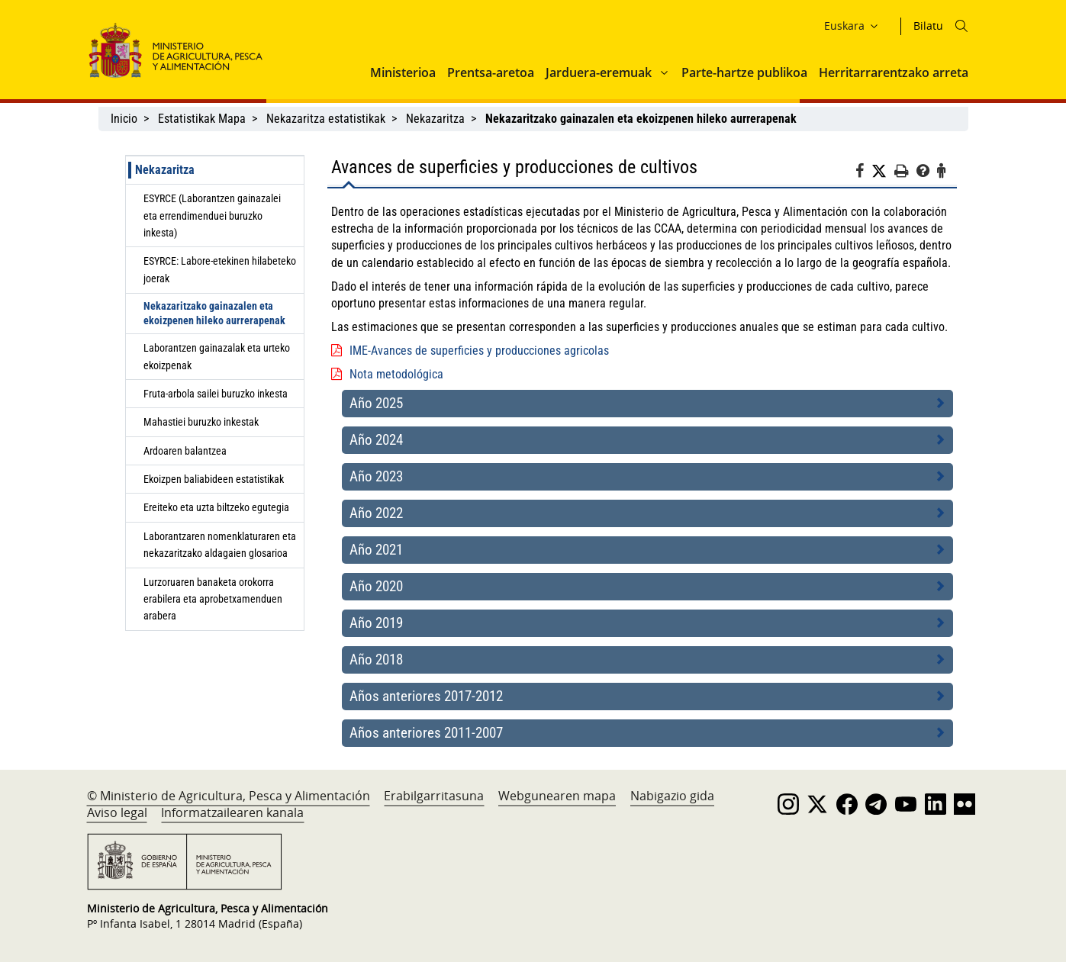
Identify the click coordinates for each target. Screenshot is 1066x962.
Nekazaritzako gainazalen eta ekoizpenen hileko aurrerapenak (214, 313)
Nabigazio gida (672, 795)
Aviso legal (117, 812)
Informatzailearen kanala (232, 812)
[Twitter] (882, 171)
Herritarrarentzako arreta (893, 72)
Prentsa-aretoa (490, 72)
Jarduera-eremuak (599, 72)
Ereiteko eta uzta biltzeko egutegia (216, 507)
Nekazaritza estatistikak (325, 118)
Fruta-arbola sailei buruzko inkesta (215, 394)
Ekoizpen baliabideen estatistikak (213, 479)
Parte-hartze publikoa (744, 72)
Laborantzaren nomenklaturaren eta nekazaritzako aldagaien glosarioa (219, 544)
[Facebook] (863, 173)
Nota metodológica (396, 374)
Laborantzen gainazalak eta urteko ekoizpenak (216, 356)
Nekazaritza (435, 118)
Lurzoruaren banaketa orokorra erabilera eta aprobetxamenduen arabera (212, 599)
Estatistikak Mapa (202, 118)
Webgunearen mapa (557, 795)
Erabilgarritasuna (434, 795)
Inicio (124, 118)
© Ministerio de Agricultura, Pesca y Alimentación (228, 795)
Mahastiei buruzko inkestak (201, 422)
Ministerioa (403, 72)
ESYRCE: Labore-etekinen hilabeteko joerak (219, 269)
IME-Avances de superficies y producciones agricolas (479, 350)
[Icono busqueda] (961, 26)
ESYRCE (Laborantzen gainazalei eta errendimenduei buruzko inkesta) (212, 215)
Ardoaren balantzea (185, 451)
